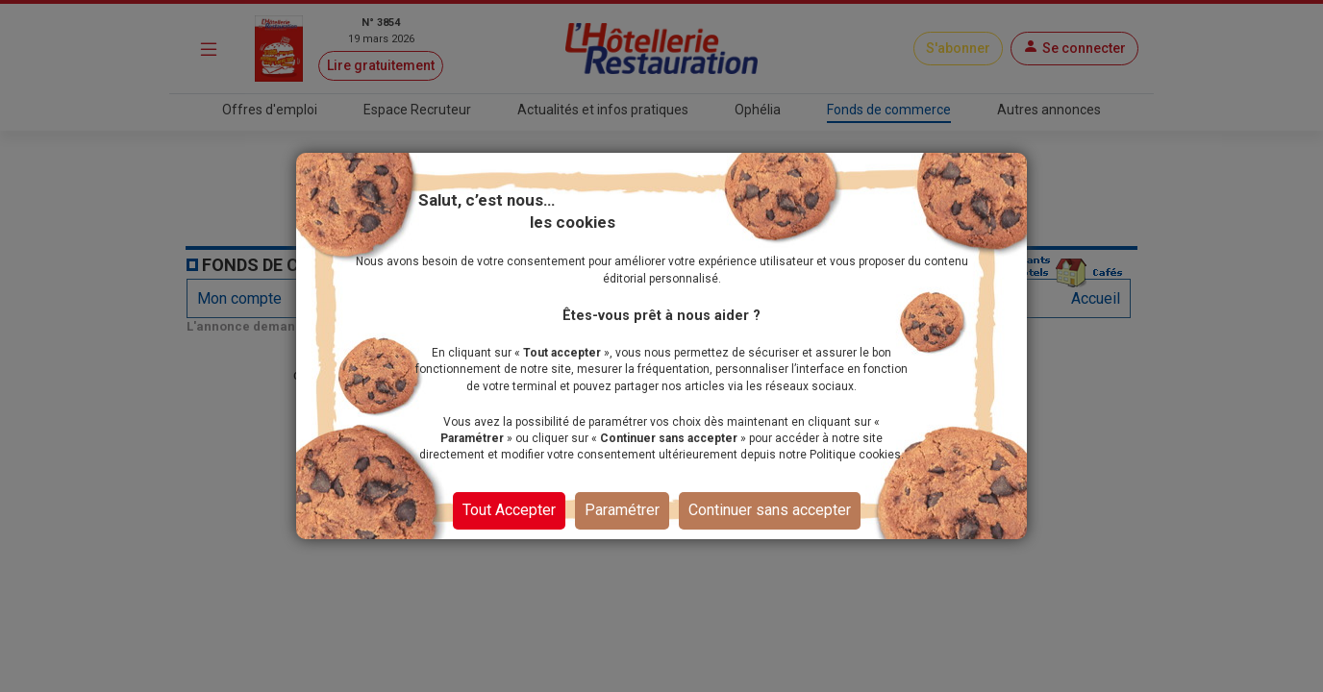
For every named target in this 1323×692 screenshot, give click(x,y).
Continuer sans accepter (769, 510)
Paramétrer (622, 510)
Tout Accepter (509, 510)
